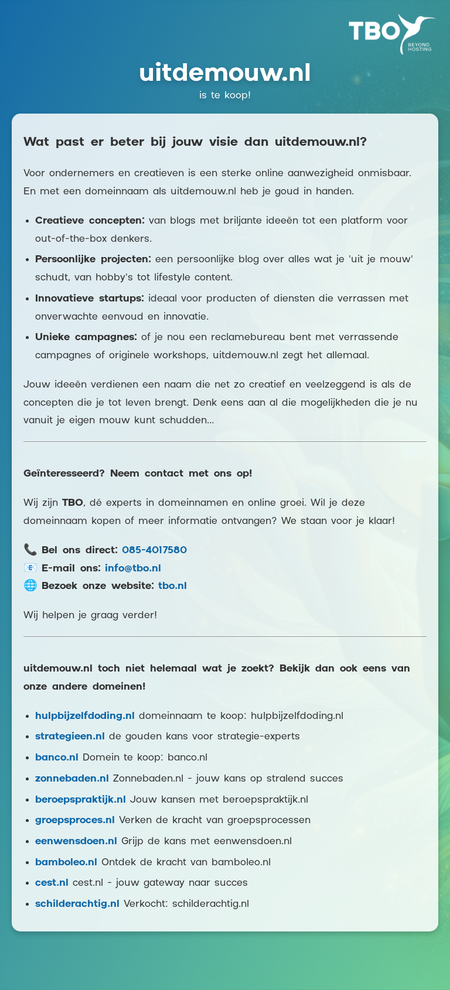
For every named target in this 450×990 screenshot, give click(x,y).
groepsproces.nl (75, 820)
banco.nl (57, 757)
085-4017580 (154, 550)
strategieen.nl (70, 736)
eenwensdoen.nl (76, 841)
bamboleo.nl (66, 862)
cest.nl (52, 883)
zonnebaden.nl (72, 779)
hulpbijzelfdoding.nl (85, 716)
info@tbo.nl (133, 568)
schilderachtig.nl (77, 904)
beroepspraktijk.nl (80, 800)
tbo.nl (172, 586)
